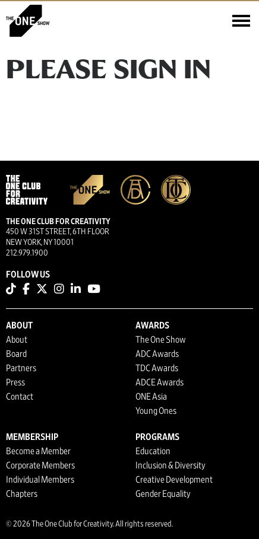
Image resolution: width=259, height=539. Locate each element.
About (16, 340)
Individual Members (40, 479)
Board (16, 354)
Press (15, 382)
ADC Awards (157, 354)
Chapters (21, 494)
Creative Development (174, 479)
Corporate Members (40, 465)
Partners (21, 368)
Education (152, 451)
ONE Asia (151, 396)
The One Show (160, 340)
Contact (19, 396)
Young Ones (155, 411)
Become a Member (38, 451)
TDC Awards (156, 368)
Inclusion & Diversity (170, 465)
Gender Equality (163, 494)
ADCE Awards (159, 382)
